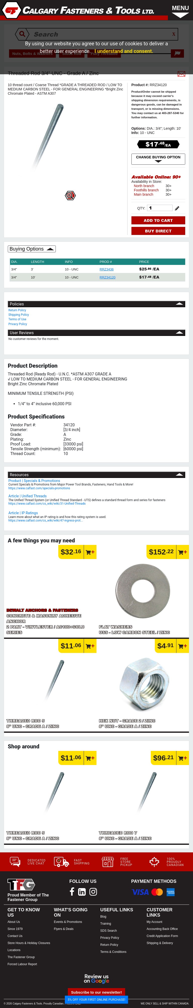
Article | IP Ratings (23, 513)
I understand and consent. (123, 51)
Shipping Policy (19, 315)
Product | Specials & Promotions (34, 481)
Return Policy (17, 310)
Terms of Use (17, 319)
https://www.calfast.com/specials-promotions (39, 488)
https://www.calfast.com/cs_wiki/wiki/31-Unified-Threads (47, 503)
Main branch (143, 194)
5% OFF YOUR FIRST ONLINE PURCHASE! (96, 999)
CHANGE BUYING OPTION (158, 159)
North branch (144, 186)
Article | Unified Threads (28, 496)
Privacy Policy (18, 324)
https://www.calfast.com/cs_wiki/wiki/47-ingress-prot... (46, 520)
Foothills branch (146, 190)
